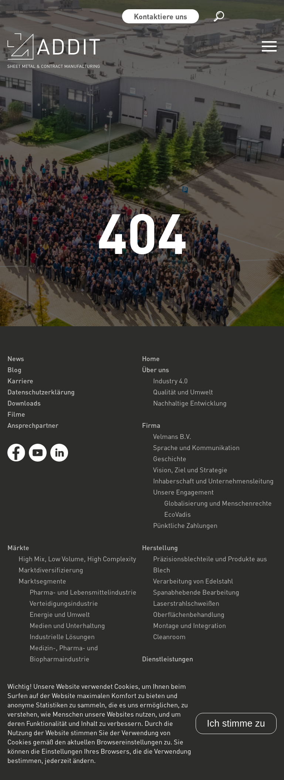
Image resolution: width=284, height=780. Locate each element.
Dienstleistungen (167, 659)
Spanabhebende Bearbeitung (196, 592)
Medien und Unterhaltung (67, 625)
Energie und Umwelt (60, 614)
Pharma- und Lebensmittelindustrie (83, 592)
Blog (14, 370)
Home (151, 358)
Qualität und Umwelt (183, 392)
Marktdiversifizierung (50, 570)
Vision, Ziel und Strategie (190, 470)
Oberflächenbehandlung (188, 614)
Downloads (24, 403)
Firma (151, 425)
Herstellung (160, 547)
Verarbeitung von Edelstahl (193, 581)
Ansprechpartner (32, 425)
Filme (16, 414)
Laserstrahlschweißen (186, 603)
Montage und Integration (189, 625)
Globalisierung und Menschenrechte (218, 503)
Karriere (20, 381)
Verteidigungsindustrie (64, 603)
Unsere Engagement (183, 492)
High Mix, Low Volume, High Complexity (77, 559)
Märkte (18, 547)
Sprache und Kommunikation (196, 447)
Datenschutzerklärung (41, 392)
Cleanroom (169, 636)
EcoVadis (177, 514)
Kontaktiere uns (160, 16)
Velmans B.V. (172, 436)
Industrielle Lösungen (62, 636)
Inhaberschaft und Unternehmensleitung (213, 481)
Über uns (155, 370)
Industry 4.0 (170, 381)
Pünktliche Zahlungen (185, 525)
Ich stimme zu (236, 723)
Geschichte (169, 459)
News (15, 358)
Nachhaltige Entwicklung (190, 403)
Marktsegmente (42, 581)
